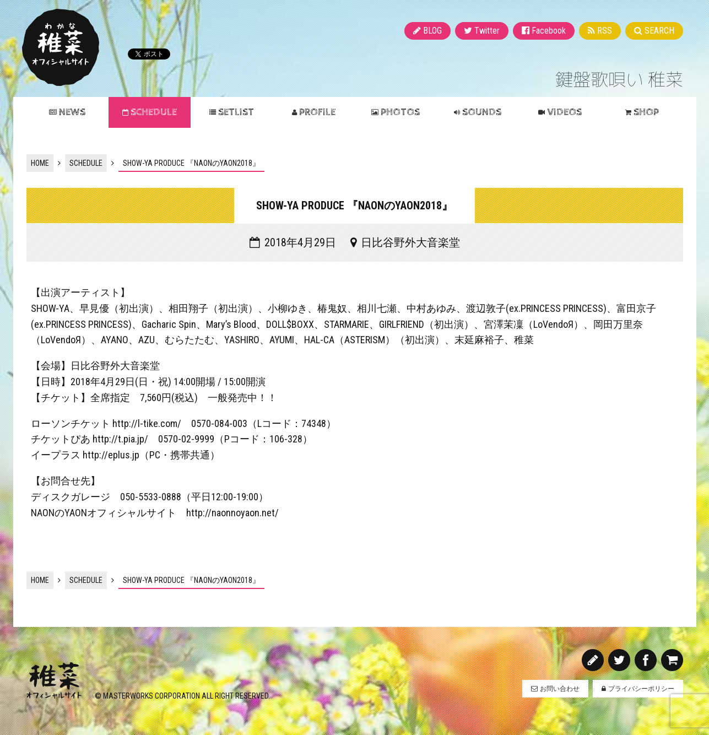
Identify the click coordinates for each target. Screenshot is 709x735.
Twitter (487, 30)
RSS (604, 30)
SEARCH (659, 30)
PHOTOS (400, 112)
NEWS (72, 112)
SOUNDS (481, 112)
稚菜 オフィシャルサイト (60, 47)
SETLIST (236, 112)
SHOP (646, 112)
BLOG (432, 30)
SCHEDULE (154, 112)
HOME (40, 163)
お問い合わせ (560, 689)
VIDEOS (564, 112)
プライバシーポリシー (641, 689)
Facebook (549, 30)
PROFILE (317, 112)
